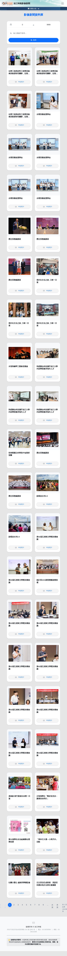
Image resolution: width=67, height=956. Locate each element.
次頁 (52, 906)
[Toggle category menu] (33, 8)
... (47, 905)
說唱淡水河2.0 (42, 496)
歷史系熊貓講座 (15, 239)
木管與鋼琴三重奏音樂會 (18, 366)
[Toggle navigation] (62, 3)
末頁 (57, 906)
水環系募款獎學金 (44, 114)
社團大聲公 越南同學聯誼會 (19, 883)
